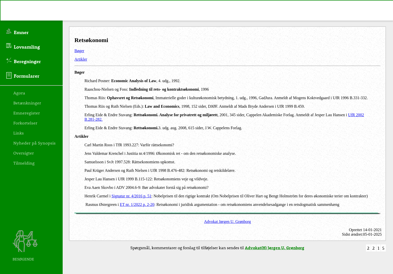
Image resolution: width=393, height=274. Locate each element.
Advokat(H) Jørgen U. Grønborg (274, 247)
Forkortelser (25, 122)
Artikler (80, 59)
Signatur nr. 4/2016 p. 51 (131, 196)
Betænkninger (27, 102)
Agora (19, 92)
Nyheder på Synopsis (34, 143)
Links (18, 132)
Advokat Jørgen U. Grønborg (227, 221)
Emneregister (26, 112)
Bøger (79, 51)
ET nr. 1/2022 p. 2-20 (137, 204)
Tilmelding (24, 163)
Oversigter (23, 153)
